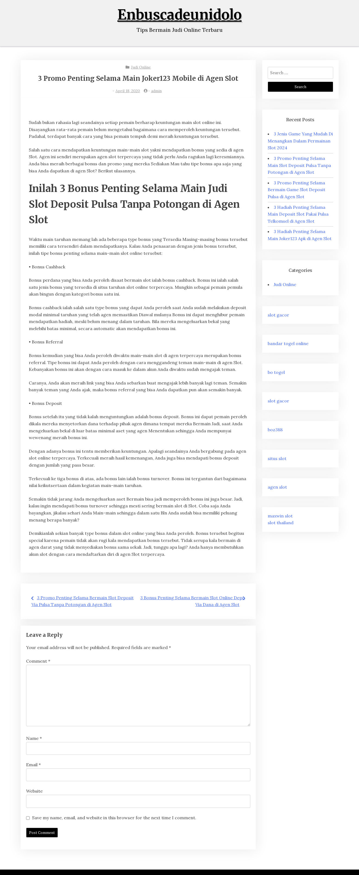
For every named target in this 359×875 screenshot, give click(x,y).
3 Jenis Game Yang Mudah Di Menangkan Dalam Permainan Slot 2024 (300, 140)
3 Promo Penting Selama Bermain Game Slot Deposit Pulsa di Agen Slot (296, 189)
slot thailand (281, 522)
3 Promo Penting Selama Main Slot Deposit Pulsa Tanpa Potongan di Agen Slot (299, 165)
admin (156, 90)
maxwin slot (280, 516)
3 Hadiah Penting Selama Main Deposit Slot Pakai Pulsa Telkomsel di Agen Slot (298, 214)
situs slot (277, 458)
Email (33, 764)
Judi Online (141, 67)
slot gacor (278, 315)
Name (34, 738)
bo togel (276, 372)
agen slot (277, 487)
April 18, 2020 (127, 90)
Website (34, 791)
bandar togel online (288, 343)
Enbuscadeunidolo (179, 14)
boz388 (275, 429)
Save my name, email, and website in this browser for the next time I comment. (114, 817)
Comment (38, 661)
